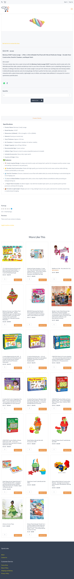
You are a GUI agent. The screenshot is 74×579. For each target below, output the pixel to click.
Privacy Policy (5, 573)
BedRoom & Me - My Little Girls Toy (61, 268)
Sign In (65, 2)
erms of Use (5, 565)
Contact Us (4, 557)
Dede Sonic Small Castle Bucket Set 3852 (36, 482)
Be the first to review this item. (11, 43)
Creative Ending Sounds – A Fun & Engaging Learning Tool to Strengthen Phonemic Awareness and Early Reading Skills (37, 358)
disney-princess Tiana (8, 524)
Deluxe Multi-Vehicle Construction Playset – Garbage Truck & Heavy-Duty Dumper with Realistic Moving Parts (61, 483)
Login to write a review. (7, 225)
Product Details (37, 118)
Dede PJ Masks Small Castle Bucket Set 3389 (61, 441)
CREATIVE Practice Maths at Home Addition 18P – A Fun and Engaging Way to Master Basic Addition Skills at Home (61, 401)
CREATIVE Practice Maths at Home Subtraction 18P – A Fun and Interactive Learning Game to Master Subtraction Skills (12, 442)
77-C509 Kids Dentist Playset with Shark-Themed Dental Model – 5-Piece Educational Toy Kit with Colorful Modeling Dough (12, 270)
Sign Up (71, 2)
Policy (6, 568)
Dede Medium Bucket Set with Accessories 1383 (35, 441)
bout (3, 555)
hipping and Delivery (7, 570)
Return (3, 568)
